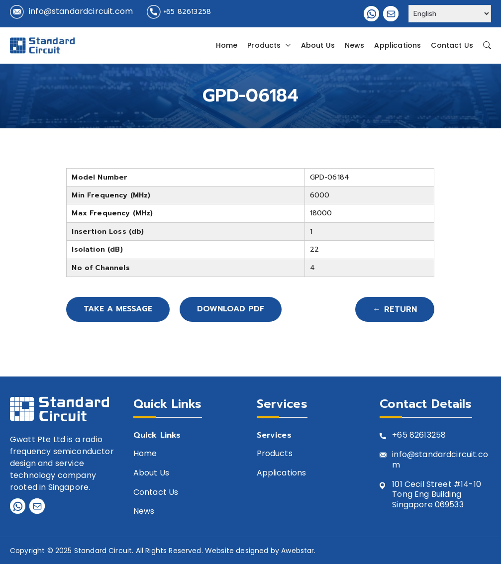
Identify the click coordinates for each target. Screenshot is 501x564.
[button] (286, 45)
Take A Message (119, 309)
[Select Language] (449, 13)
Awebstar (297, 551)
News (355, 45)
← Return (395, 309)
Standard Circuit (103, 551)
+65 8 (403, 435)
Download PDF (233, 309)
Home (227, 45)
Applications (397, 45)
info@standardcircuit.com (81, 11)
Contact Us (452, 45)
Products (269, 45)
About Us (318, 45)
